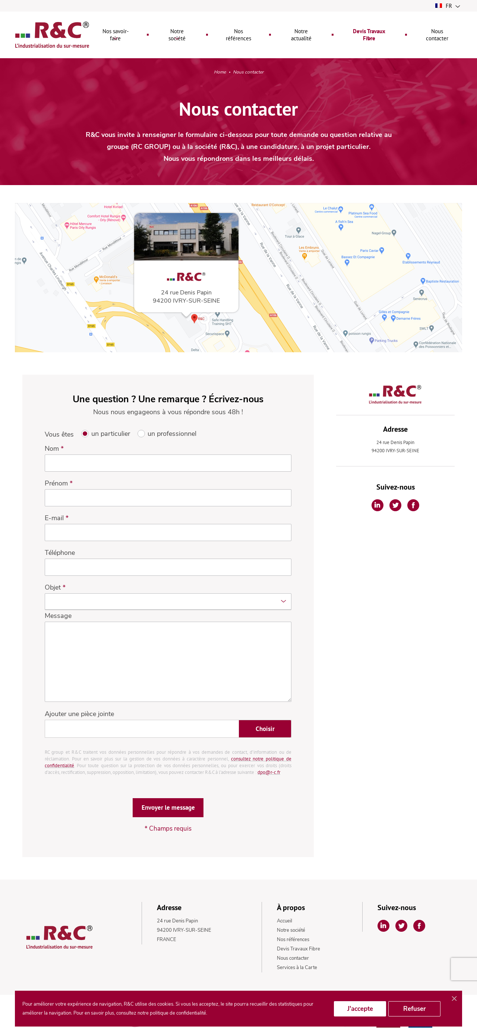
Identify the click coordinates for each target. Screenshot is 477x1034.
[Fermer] (454, 998)
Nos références (293, 940)
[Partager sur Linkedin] (377, 506)
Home (220, 73)
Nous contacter (293, 958)
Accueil (284, 921)
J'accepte (360, 1009)
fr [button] (447, 5)
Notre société (291, 930)
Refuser (414, 1009)
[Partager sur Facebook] (413, 506)
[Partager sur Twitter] (395, 506)
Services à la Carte (297, 968)
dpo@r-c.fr (269, 772)
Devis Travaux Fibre (298, 949)
